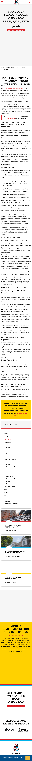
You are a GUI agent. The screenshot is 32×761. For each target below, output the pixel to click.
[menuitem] (16, 401)
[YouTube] (21, 690)
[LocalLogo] (16, 3)
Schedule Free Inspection (15, 30)
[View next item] (19, 643)
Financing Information (12, 525)
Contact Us (16, 677)
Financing (16, 674)
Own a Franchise (16, 680)
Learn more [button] (4, 759)
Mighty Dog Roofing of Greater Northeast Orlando (13, 57)
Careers (16, 683)
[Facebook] (13, 690)
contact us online (11, 87)
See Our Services (10, 499)
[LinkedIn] (18, 690)
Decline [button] (22, 757)
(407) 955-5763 (16, 27)
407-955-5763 (16, 662)
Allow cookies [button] (27, 758)
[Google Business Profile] (10, 690)
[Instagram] (16, 690)
